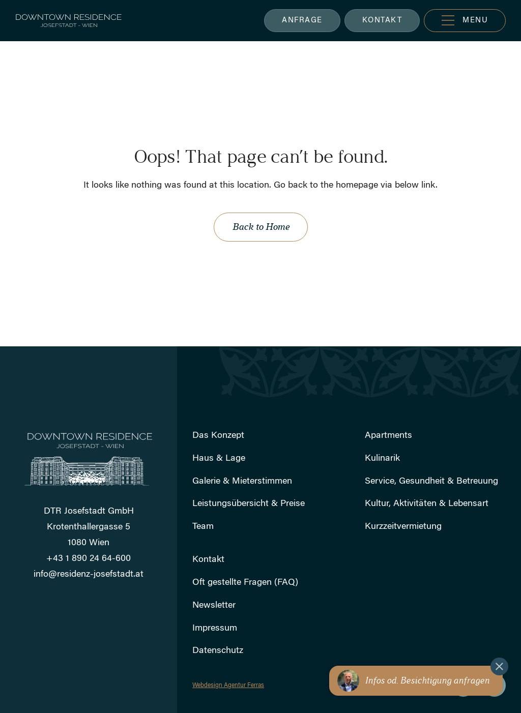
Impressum (214, 628)
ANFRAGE (302, 20)
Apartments (388, 435)
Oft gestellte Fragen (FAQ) (245, 582)
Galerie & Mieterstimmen (242, 481)
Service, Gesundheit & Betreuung (431, 481)
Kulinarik (382, 458)
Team (203, 526)
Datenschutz (217, 651)
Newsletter (214, 605)
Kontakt (208, 560)
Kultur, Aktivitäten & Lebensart (426, 504)
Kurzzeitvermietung (403, 526)
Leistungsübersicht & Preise (248, 504)
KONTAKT (382, 20)
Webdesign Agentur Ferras (228, 685)
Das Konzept (218, 435)
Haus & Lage (218, 458)
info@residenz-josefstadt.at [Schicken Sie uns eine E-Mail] (88, 574)
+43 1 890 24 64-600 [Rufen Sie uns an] (88, 558)
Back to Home (261, 226)
